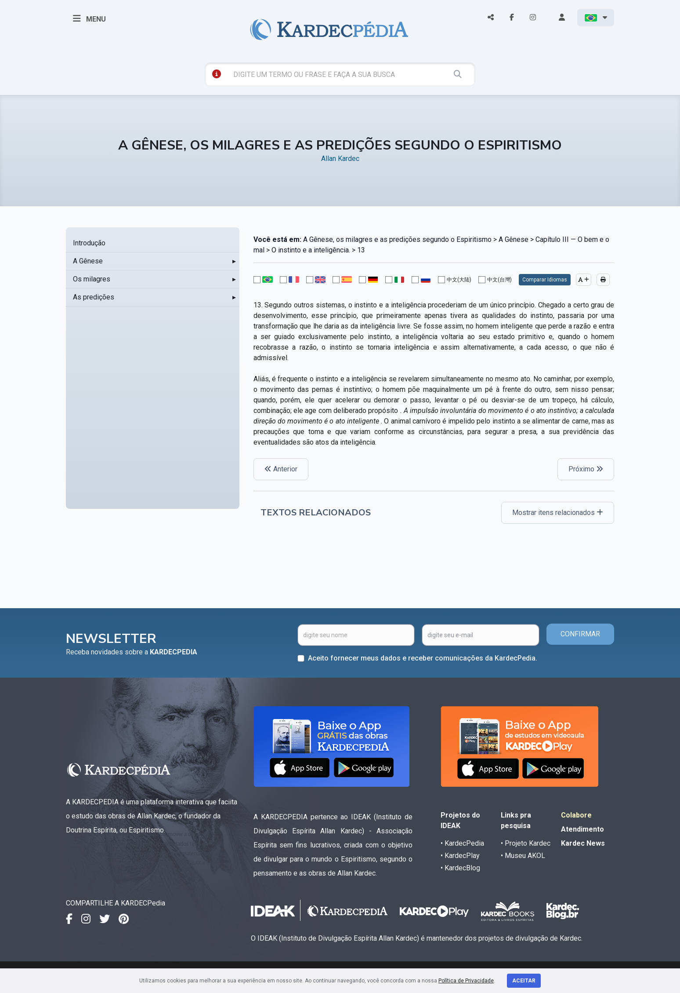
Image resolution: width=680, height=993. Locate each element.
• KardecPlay (460, 855)
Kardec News (583, 843)
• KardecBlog (460, 868)
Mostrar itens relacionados (557, 512)
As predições (93, 297)
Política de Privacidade (466, 981)
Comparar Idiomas (544, 280)
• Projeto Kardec (525, 843)
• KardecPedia (462, 843)
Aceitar (523, 981)
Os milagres (91, 279)
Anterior (280, 469)
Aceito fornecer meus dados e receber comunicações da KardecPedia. (422, 658)
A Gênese (88, 261)
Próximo (585, 469)
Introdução (89, 243)
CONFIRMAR (580, 634)
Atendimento (582, 829)
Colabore (576, 815)
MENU (89, 18)
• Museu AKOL (523, 855)
